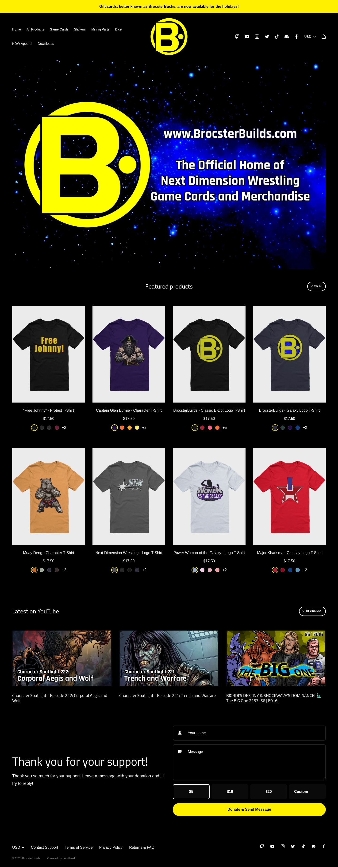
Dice (118, 29)
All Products (35, 29)
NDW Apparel (22, 44)
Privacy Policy (111, 847)
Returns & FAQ (141, 847)
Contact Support (44, 847)
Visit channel (312, 611)
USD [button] (18, 847)
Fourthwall (68, 858)
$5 (191, 792)
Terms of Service (78, 847)
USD (310, 36)
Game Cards (59, 29)
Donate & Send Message (249, 809)
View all (317, 286)
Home (16, 29)
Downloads (46, 44)
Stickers (80, 29)
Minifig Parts (100, 29)
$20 (268, 792)
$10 (230, 792)
